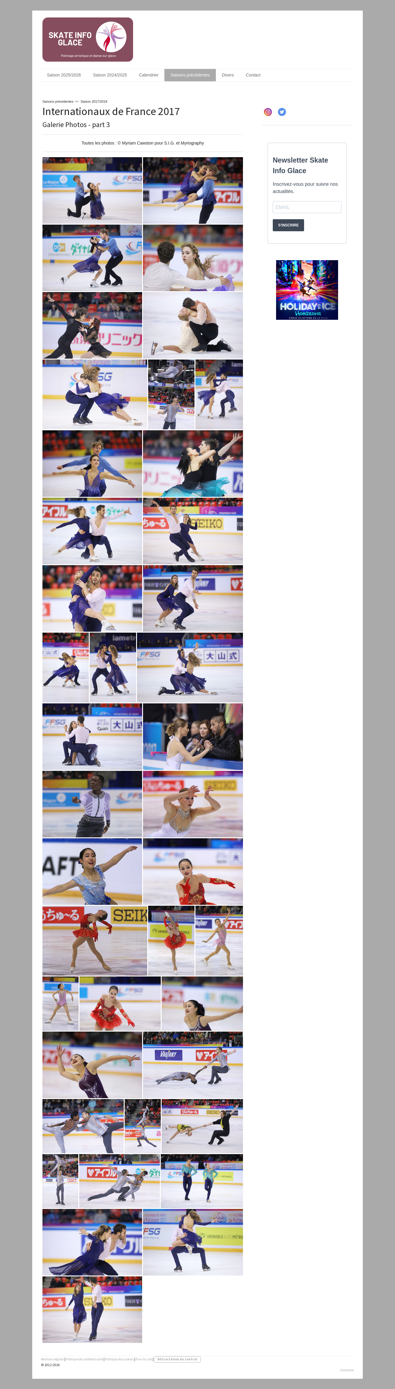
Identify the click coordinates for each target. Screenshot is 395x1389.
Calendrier (149, 75)
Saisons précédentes (190, 75)
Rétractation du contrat (177, 1359)
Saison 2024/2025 (110, 75)
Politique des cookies (119, 1359)
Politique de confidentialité (84, 1359)
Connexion (347, 1370)
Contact (253, 75)
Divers (228, 75)
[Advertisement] (307, 378)
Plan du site (144, 1359)
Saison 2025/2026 (64, 75)
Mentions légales (52, 1359)
